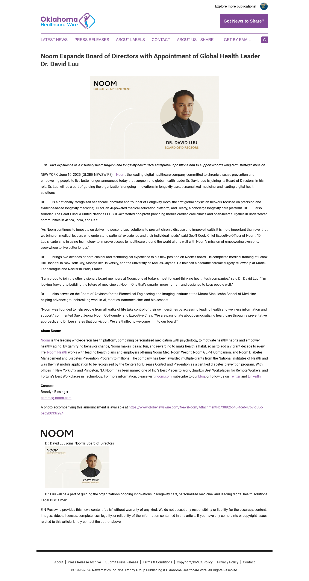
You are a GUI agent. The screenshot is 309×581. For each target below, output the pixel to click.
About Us (187, 40)
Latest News (54, 40)
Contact (161, 40)
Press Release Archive (84, 562)
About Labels (130, 40)
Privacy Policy (227, 562)
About (58, 562)
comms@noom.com (56, 398)
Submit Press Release (121, 562)
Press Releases (91, 40)
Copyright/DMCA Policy (195, 562)
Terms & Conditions (157, 562)
